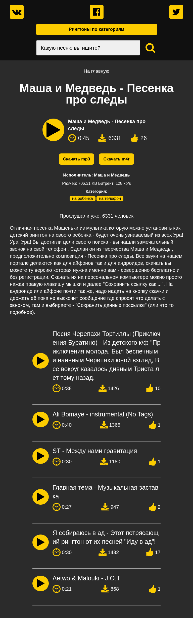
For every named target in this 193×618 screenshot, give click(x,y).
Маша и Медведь (112, 175)
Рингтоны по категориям (96, 29)
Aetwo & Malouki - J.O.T (86, 578)
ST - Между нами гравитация (95, 450)
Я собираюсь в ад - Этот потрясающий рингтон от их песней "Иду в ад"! (106, 537)
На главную (96, 71)
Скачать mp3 (76, 159)
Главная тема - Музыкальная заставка (105, 492)
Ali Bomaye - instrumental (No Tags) (103, 414)
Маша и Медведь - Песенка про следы (107, 125)
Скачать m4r (117, 159)
